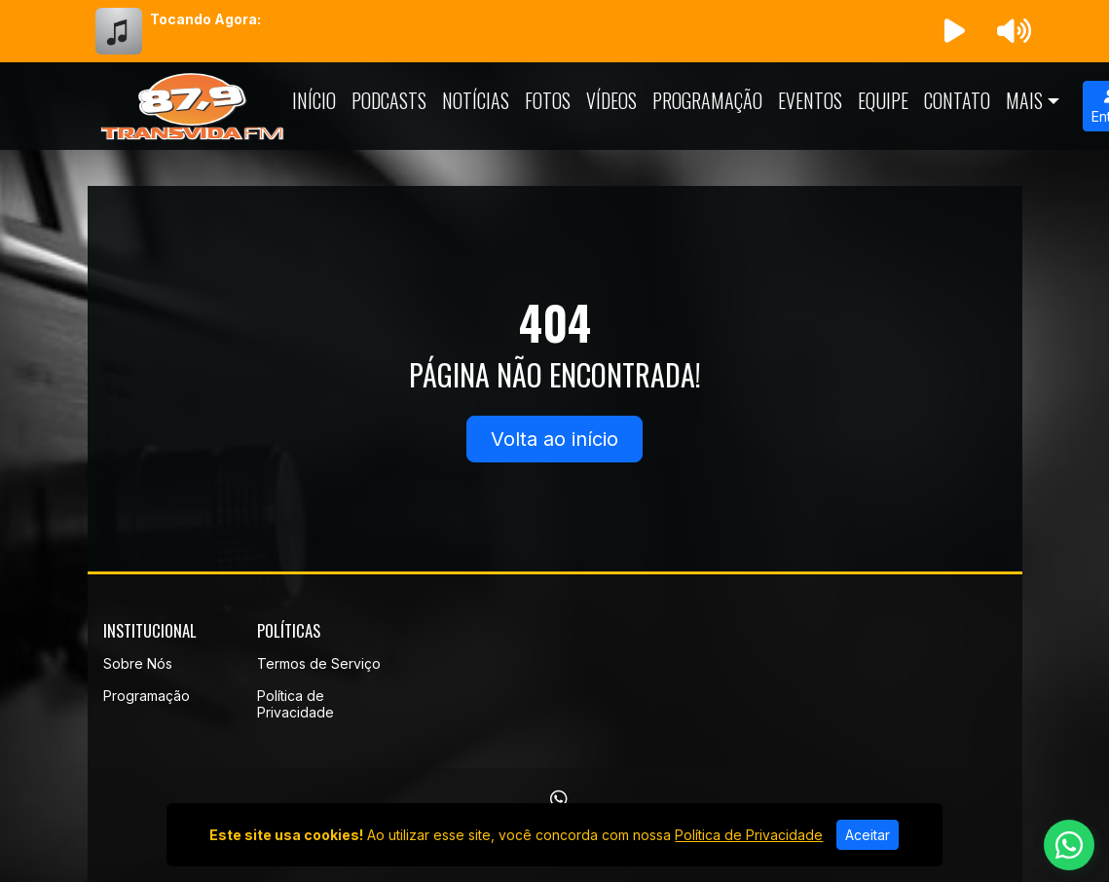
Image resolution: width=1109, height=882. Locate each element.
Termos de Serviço (319, 663)
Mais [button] (1024, 100)
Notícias (475, 100)
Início (314, 100)
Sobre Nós (137, 663)
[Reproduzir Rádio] (954, 31)
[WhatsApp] (559, 799)
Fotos (548, 100)
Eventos (810, 100)
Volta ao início (554, 439)
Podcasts (388, 100)
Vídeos (611, 100)
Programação (707, 100)
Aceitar (867, 835)
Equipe (883, 100)
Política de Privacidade (295, 703)
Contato (957, 100)
